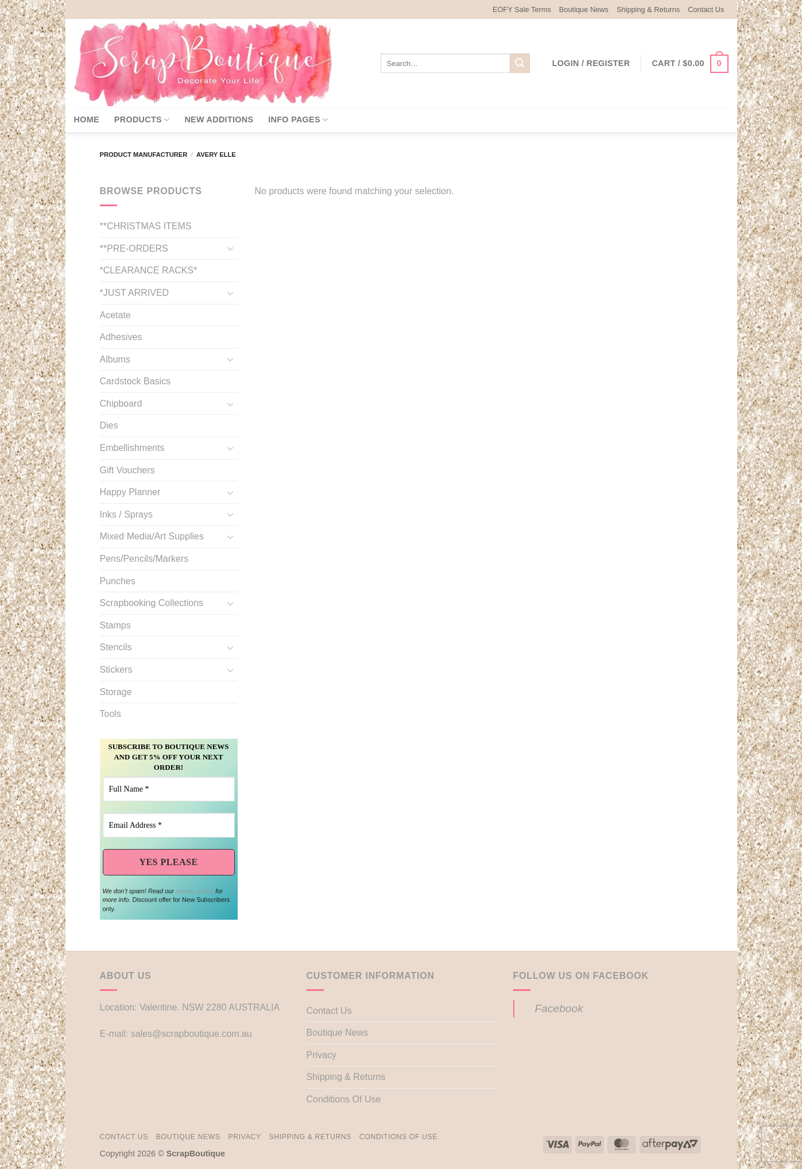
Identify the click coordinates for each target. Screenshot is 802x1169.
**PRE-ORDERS (134, 248)
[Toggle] (231, 248)
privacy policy (195, 891)
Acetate (115, 315)
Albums (115, 359)
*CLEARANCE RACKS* (148, 270)
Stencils (116, 647)
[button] (591, 63)
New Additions (218, 119)
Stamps (115, 625)
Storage (116, 692)
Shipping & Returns (648, 9)
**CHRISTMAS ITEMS (146, 226)
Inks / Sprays (126, 514)
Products (142, 119)
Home (86, 119)
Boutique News (584, 9)
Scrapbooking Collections (152, 603)
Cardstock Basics (135, 381)
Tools (110, 714)
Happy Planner (130, 492)
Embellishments (132, 448)
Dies (109, 425)
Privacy (321, 1055)
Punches (117, 581)
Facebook (559, 1008)
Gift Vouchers (127, 470)
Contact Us (706, 9)
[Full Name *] (169, 789)
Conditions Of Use (344, 1099)
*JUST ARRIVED (134, 293)
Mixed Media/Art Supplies (152, 536)
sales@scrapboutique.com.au (191, 1034)
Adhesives (121, 337)
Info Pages (298, 119)
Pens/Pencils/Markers (144, 559)
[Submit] (520, 63)
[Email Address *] (169, 825)
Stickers (116, 669)
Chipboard (121, 403)
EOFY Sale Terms (522, 9)
